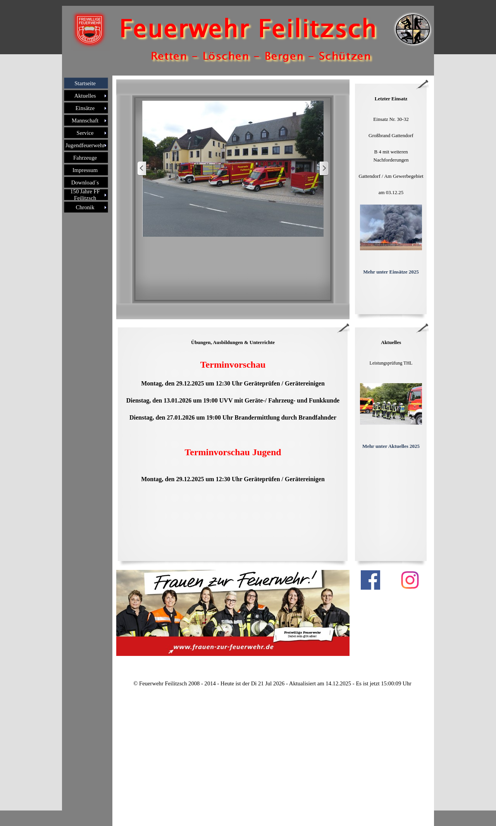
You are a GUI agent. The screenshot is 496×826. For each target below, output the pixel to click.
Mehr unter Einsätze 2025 (391, 272)
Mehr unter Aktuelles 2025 (391, 446)
